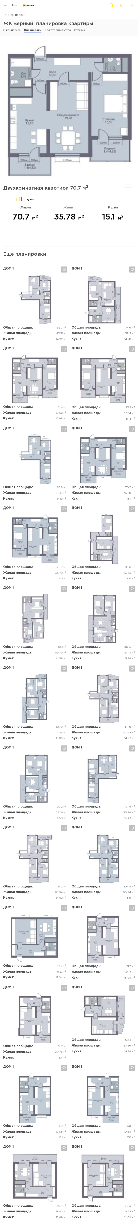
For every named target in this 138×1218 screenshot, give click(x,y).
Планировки (16, 15)
